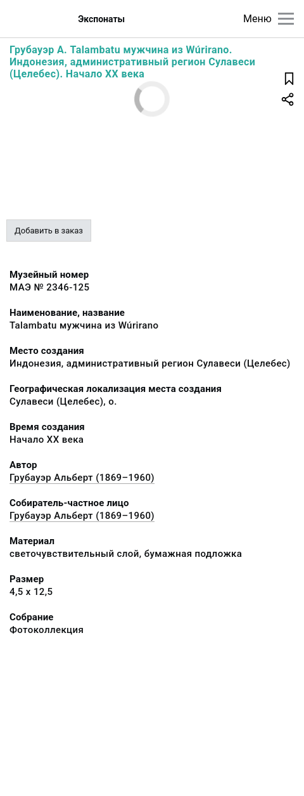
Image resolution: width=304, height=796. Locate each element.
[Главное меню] (286, 18)
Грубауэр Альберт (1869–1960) (82, 477)
